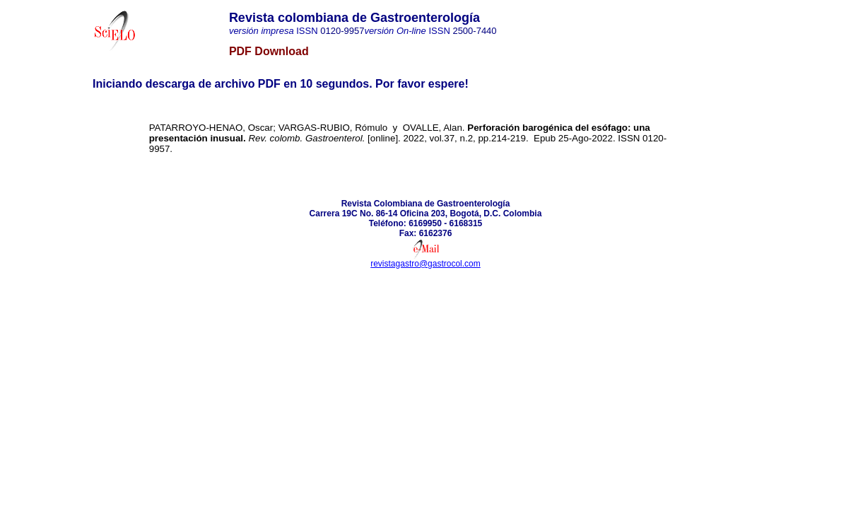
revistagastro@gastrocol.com (425, 264)
